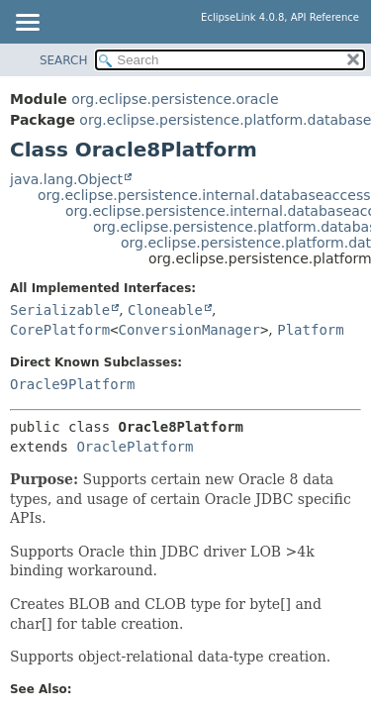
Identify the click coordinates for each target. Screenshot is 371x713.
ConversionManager (189, 330)
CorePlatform (60, 330)
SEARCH (64, 60)
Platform (310, 330)
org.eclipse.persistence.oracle (174, 99)
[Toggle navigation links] (27, 24)
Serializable (60, 310)
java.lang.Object (66, 179)
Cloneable (165, 310)
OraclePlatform (134, 447)
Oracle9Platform (72, 384)
